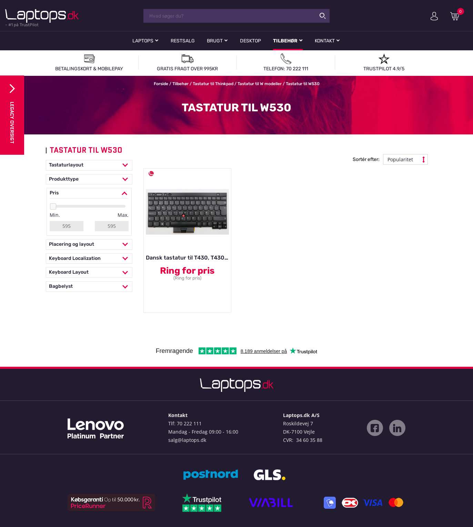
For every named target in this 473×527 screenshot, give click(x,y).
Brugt (215, 41)
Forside (161, 83)
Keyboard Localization (89, 259)
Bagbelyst (89, 287)
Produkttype (89, 179)
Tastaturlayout (89, 165)
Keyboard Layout (89, 272)
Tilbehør (285, 41)
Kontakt (325, 41)
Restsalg (183, 41)
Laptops (142, 41)
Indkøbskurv (457, 15)
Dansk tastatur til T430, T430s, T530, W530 (204, 257)
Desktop (250, 41)
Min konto (434, 16)
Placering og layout (89, 244)
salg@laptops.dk (187, 440)
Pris (89, 193)
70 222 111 (189, 423)
